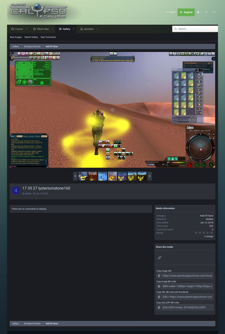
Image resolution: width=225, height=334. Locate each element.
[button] (27, 29)
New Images (16, 37)
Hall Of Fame (206, 216)
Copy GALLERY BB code (167, 301)
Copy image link (163, 271)
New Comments (48, 37)
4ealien (28, 194)
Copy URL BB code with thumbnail (172, 291)
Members (90, 29)
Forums (20, 29)
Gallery (67, 29)
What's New (44, 29)
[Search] (214, 12)
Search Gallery (31, 37)
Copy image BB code (166, 281)
